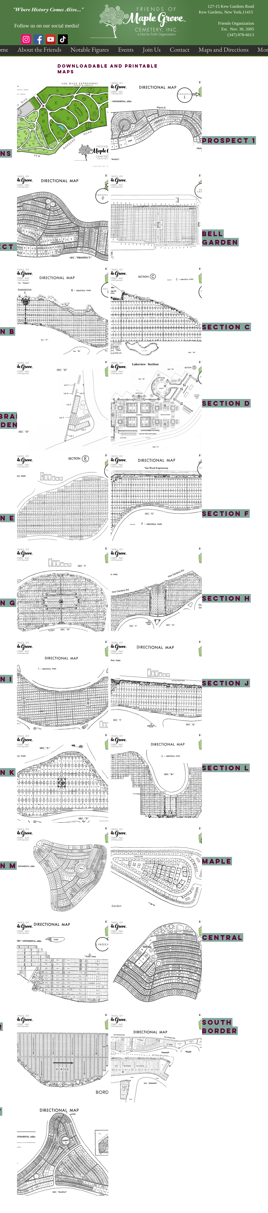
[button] (39, 49)
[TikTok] (63, 39)
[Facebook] (38, 39)
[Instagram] (26, 39)
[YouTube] (51, 39)
